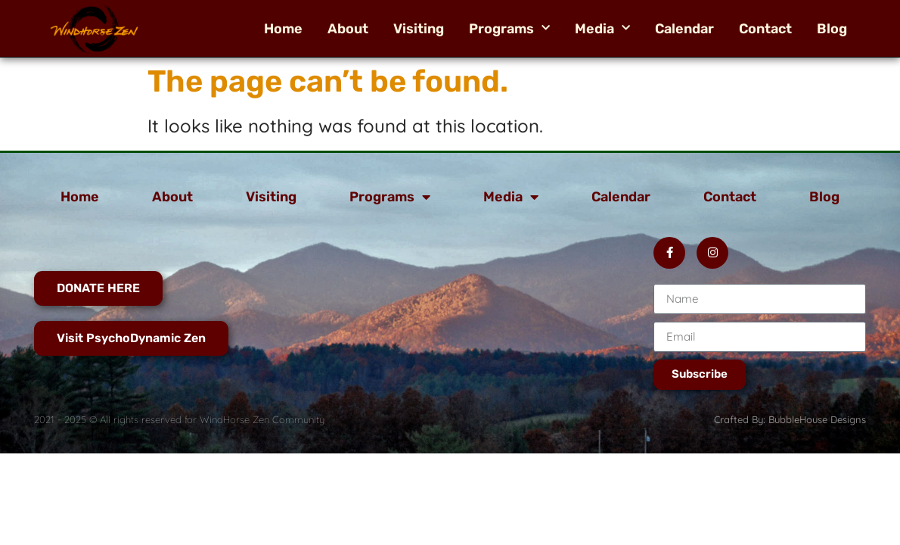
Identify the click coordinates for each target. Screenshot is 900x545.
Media (602, 28)
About (347, 28)
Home (283, 28)
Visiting (418, 28)
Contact (765, 28)
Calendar (684, 28)
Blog (832, 28)
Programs (509, 28)
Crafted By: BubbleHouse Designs (790, 419)
